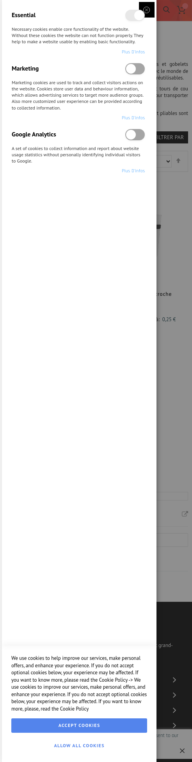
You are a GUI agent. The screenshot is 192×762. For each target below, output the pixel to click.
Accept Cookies (79, 725)
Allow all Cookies (79, 745)
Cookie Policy (113, 680)
